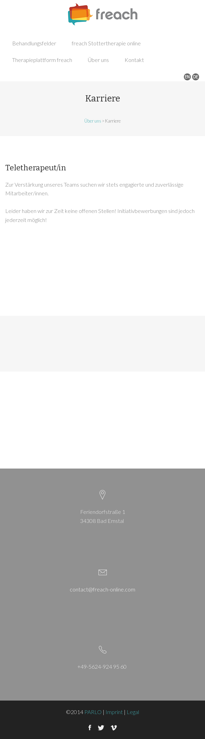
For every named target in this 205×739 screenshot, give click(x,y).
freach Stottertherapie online (106, 43)
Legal (133, 712)
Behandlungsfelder (34, 43)
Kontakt (134, 59)
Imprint (114, 712)
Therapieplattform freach (42, 59)
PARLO (93, 712)
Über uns (98, 59)
